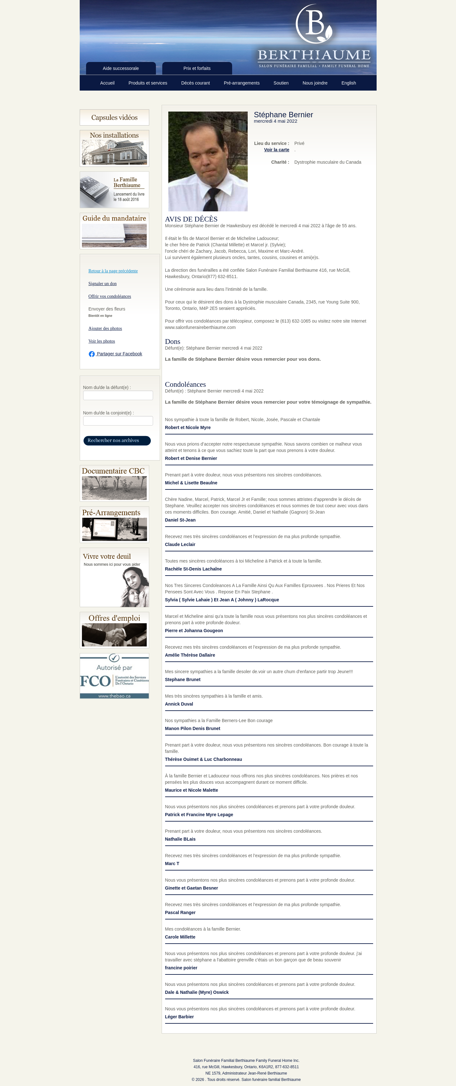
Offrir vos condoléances (110, 296)
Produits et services (149, 82)
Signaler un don (103, 283)
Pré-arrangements (242, 82)
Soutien (282, 82)
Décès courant (196, 82)
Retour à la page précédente (113, 271)
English (348, 82)
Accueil (108, 82)
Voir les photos (102, 341)
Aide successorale (121, 68)
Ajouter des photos (105, 328)
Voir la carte (276, 149)
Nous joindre (316, 82)
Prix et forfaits (197, 68)
